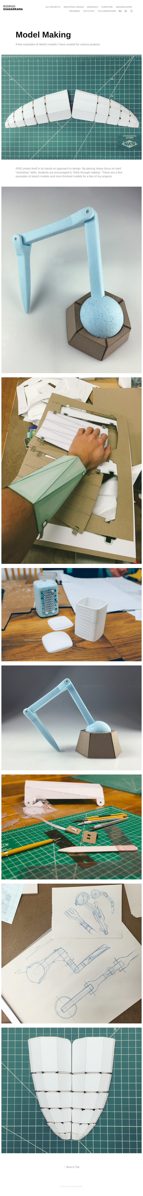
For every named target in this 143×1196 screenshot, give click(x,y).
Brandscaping (124, 7)
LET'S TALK (88, 11)
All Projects (53, 7)
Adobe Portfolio (76, 1186)
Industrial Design (74, 7)
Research (92, 7)
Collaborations (107, 11)
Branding (74, 11)
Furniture (107, 7)
